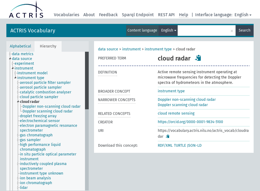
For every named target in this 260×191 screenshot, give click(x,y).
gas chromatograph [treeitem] (36, 135)
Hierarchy (48, 46)
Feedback (108, 14)
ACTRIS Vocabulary (32, 30)
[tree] (47, 121)
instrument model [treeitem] (32, 73)
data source (108, 49)
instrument (131, 49)
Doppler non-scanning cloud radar (187, 99)
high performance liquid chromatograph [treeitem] (40, 147)
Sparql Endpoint (138, 14)
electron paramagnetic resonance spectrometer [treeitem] (48, 128)
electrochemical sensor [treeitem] (40, 121)
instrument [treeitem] (24, 68)
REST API (166, 14)
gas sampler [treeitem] (30, 140)
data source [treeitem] (22, 59)
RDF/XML (165, 145)
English (243, 14)
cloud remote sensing (176, 113)
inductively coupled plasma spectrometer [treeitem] (43, 166)
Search (244, 30)
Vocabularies (66, 14)
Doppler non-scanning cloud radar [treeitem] (51, 106)
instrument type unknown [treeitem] (41, 173)
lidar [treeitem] (24, 187)
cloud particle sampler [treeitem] (39, 97)
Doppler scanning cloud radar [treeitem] (48, 111)
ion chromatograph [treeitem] (36, 183)
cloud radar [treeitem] (30, 101)
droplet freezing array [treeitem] (38, 116)
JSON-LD (194, 145)
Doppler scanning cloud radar (183, 105)
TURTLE (180, 145)
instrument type (158, 49)
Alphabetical (20, 46)
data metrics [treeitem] (22, 54)
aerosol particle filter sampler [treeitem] (45, 82)
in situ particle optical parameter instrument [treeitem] (48, 156)
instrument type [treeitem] (30, 78)
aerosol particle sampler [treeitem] (41, 87)
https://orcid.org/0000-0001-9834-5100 (190, 122)
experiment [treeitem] (24, 63)
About (89, 14)
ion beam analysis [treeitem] (35, 178)
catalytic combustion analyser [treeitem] (45, 92)
